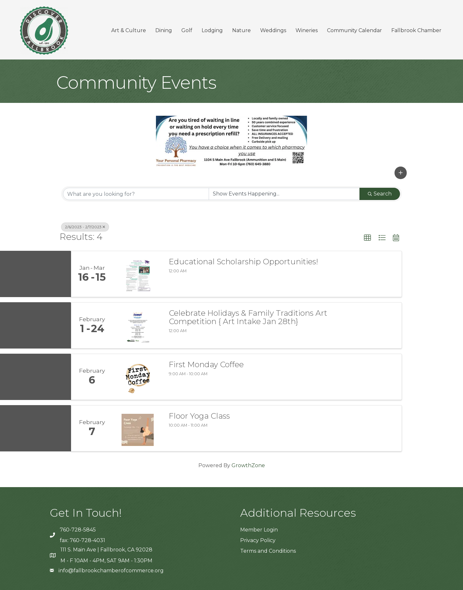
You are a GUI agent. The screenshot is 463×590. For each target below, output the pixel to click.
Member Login (259, 530)
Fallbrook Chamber (416, 30)
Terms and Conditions (268, 551)
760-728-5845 (78, 530)
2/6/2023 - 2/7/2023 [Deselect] (85, 226)
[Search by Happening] (284, 194)
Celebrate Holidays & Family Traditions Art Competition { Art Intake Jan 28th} (248, 317)
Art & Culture (128, 30)
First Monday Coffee (206, 364)
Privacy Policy (258, 540)
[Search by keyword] (136, 194)
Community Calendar (354, 30)
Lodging (212, 30)
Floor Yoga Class (199, 416)
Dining (163, 30)
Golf (186, 30)
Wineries (306, 30)
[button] (401, 173)
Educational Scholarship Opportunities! (243, 262)
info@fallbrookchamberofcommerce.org (111, 570)
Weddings (273, 30)
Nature (241, 30)
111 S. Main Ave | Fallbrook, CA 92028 (106, 550)
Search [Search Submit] (380, 194)
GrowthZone (248, 465)
